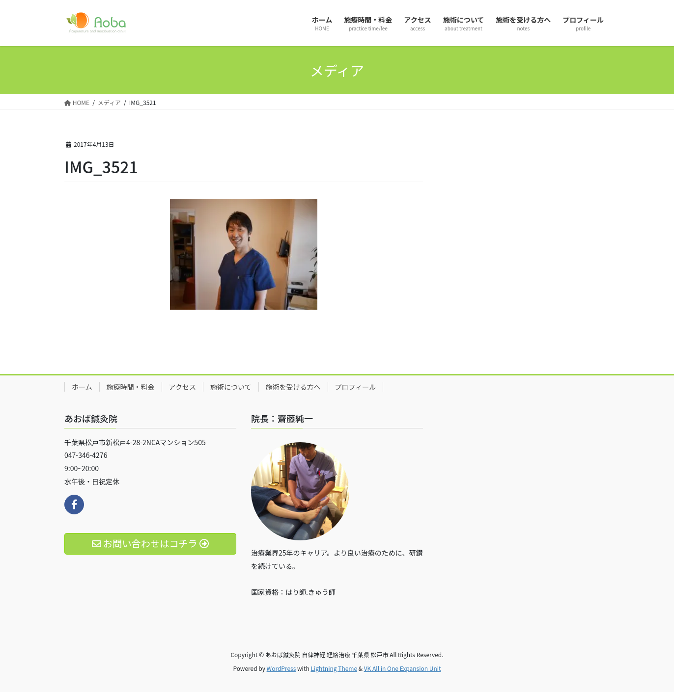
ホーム (82, 387)
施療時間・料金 (131, 387)
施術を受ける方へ (293, 387)
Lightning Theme (333, 668)
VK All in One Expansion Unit (402, 668)
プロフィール (355, 387)
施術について (231, 387)
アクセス (182, 387)
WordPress (281, 668)
